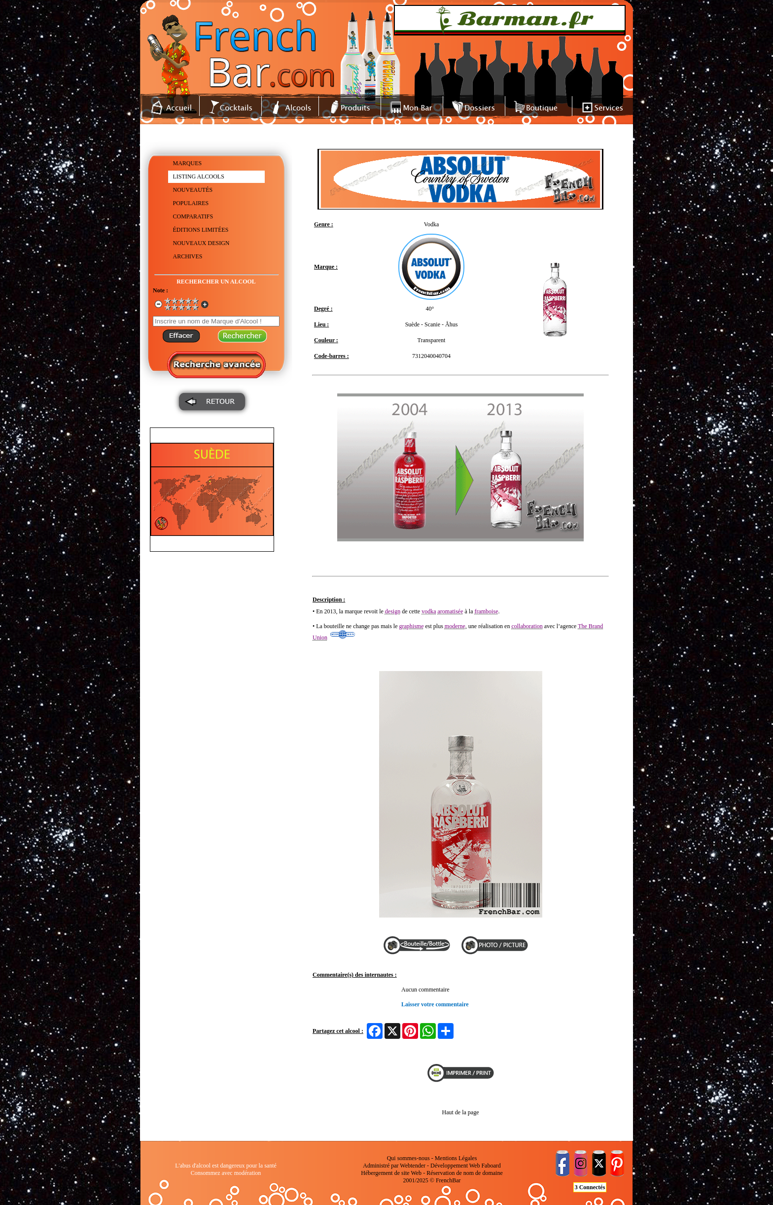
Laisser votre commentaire (435, 1004)
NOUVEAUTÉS (193, 189)
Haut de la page (460, 1112)
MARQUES (187, 163)
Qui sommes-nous (408, 1158)
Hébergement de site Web (391, 1173)
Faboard (490, 1165)
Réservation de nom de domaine (464, 1173)
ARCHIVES (188, 256)
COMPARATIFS (193, 216)
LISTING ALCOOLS (198, 176)
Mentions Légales (456, 1158)
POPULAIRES (191, 203)
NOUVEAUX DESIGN (201, 243)
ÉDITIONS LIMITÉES (201, 229)
